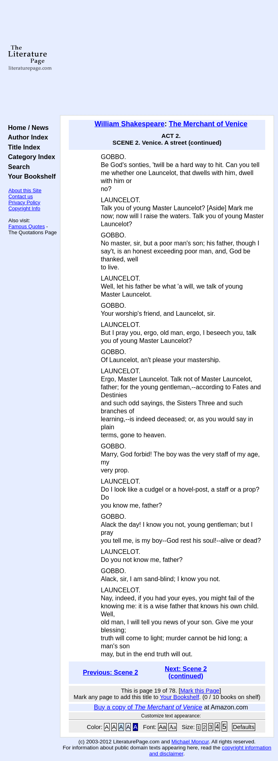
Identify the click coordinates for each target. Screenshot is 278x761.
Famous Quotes (26, 226)
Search (17, 166)
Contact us (20, 196)
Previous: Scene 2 (110, 672)
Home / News (26, 127)
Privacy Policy (24, 202)
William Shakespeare (129, 124)
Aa (162, 727)
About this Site (25, 190)
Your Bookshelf (30, 176)
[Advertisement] (167, 58)
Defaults (243, 727)
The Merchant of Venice (208, 124)
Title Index (22, 147)
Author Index (26, 137)
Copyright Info (24, 208)
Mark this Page (200, 690)
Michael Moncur (190, 742)
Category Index (29, 156)
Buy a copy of (148, 707)
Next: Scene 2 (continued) (186, 672)
